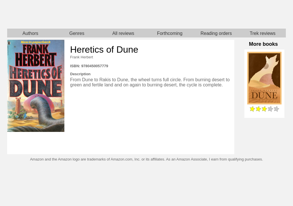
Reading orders (216, 33)
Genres (76, 33)
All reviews (123, 33)
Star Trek (216, 14)
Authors (30, 33)
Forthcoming (170, 33)
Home (76, 14)
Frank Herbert (81, 57)
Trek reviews (263, 33)
